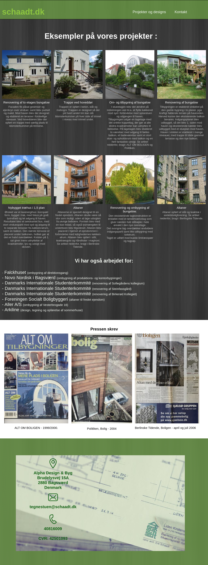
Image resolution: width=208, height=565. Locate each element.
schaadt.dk (23, 11)
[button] (9, 378)
